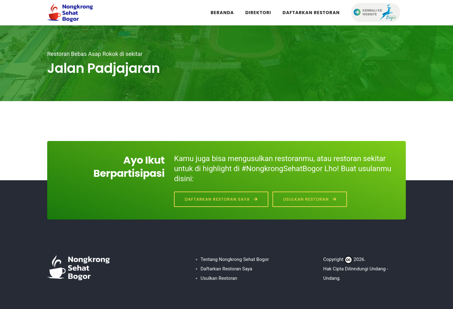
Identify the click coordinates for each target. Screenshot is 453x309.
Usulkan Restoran (309, 199)
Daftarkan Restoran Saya (221, 199)
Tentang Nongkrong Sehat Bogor (235, 259)
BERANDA (222, 12)
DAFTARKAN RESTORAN (311, 12)
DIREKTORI (258, 12)
